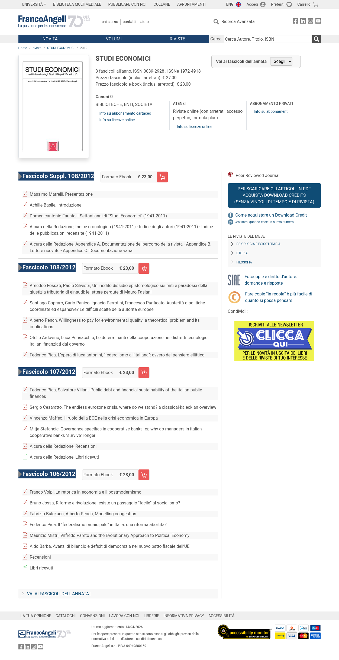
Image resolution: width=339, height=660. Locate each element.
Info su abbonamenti (271, 111)
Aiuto (144, 22)
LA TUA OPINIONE (36, 616)
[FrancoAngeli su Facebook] (295, 21)
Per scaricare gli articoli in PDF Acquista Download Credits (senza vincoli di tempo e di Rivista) (274, 195)
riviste (37, 48)
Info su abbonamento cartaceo (125, 113)
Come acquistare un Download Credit (271, 215)
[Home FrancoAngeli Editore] (54, 22)
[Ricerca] (316, 39)
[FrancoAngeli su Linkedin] (303, 21)
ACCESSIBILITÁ (221, 616)
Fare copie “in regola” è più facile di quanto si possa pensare (278, 297)
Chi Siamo (110, 22)
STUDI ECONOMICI (61, 48)
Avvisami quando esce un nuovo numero (264, 222)
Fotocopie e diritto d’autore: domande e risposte (271, 280)
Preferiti (277, 4)
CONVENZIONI (92, 616)
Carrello (303, 4)
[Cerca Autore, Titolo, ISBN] (268, 39)
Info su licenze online (117, 120)
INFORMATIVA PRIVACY (183, 616)
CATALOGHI (66, 616)
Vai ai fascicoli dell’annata (241, 61)
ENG (230, 4)
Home (22, 48)
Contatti (129, 22)
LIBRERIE (151, 616)
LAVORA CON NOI (124, 616)
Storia (242, 253)
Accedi (252, 4)
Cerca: (216, 38)
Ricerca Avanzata (238, 21)
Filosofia (244, 262)
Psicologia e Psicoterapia (258, 244)
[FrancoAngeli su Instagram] (310, 21)
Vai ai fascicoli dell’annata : (59, 593)
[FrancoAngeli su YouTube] (318, 21)
